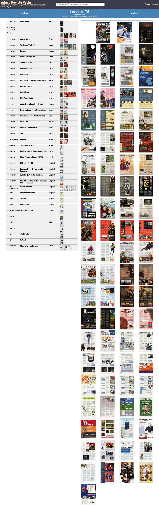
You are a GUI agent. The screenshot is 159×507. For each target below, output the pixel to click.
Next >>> (134, 13)
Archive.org (89, 16)
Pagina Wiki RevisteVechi (69, 16)
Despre (147, 4)
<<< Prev (24, 13)
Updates (155, 4)
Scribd (95, 16)
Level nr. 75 (79, 12)
